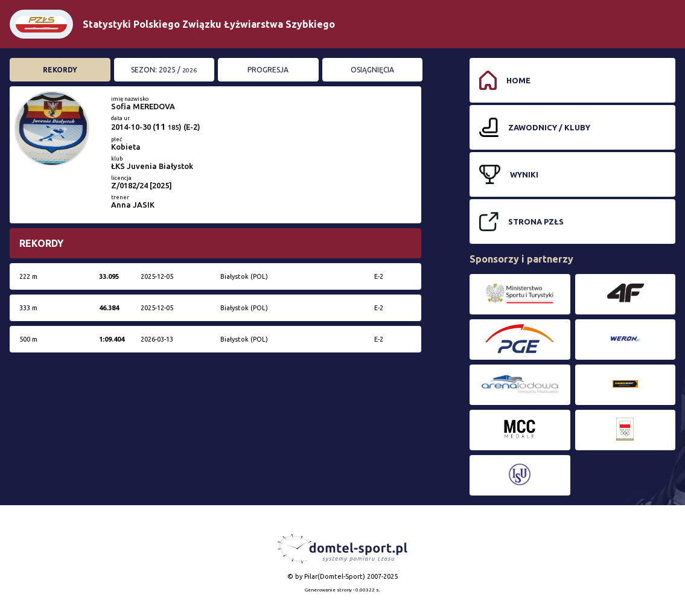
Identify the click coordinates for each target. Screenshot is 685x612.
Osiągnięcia (372, 70)
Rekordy (60, 70)
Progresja (267, 70)
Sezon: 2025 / (164, 70)
